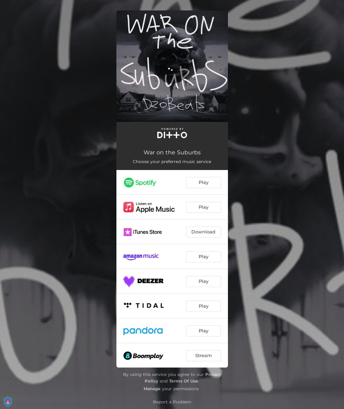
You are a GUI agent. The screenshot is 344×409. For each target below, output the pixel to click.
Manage (152, 388)
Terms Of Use (183, 381)
